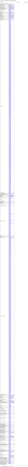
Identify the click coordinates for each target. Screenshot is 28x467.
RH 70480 (10, 317)
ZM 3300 (10, 425)
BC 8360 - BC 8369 (11, 196)
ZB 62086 (10, 73)
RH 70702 (10, 357)
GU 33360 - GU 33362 (11, 395)
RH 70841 (10, 382)
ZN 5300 (10, 435)
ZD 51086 (10, 151)
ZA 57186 (10, 33)
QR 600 (10, 408)
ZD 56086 (10, 154)
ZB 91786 (10, 99)
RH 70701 (10, 356)
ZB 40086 (10, 48)
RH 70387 (10, 303)
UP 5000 (10, 415)
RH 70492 (10, 319)
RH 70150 (10, 264)
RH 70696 (10, 355)
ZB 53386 (10, 59)
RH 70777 (10, 370)
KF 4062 (10, 225)
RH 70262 (10, 285)
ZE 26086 (10, 173)
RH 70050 (10, 247)
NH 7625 (10, 194)
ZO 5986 (10, 190)
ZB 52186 (10, 55)
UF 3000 (10, 201)
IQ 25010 (10, 23)
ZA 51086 (10, 26)
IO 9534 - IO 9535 (11, 193)
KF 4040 (10, 221)
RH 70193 (10, 272)
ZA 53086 (10, 28)
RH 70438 (10, 312)
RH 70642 (10, 344)
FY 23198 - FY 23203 (11, 8)
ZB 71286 (10, 77)
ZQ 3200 (10, 422)
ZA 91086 (10, 39)
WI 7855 (10, 393)
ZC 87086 (10, 143)
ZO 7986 (10, 191)
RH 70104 (10, 254)
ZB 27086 (10, 47)
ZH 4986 (10, 186)
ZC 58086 (10, 136)
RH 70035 (10, 245)
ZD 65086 (10, 164)
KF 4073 (10, 228)
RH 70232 (10, 279)
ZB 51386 (10, 54)
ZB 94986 (10, 111)
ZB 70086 (10, 74)
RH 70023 (10, 243)
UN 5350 (10, 452)
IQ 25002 (10, 21)
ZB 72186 (10, 80)
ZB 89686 (10, 91)
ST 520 (9, 399)
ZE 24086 (10, 172)
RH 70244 (10, 282)
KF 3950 (10, 207)
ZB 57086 (10, 67)
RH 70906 (10, 390)
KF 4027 (10, 218)
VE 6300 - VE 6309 (11, 455)
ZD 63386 (10, 161)
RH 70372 (10, 300)
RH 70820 (10, 378)
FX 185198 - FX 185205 (11, 402)
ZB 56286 (10, 63)
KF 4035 (10, 220)
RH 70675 (10, 351)
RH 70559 (10, 328)
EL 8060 (10, 197)
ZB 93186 (10, 104)
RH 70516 (10, 322)
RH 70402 (10, 306)
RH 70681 (10, 352)
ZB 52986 (10, 57)
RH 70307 (10, 292)
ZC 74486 (10, 141)
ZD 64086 (10, 162)
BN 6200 (10, 10)
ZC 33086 (10, 127)
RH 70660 (10, 348)
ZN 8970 (10, 421)
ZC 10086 (10, 117)
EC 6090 (10, 403)
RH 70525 (10, 324)
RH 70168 (10, 269)
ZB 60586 (10, 72)
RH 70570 (10, 330)
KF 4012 (10, 215)
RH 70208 (10, 275)
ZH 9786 (10, 188)
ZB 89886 (10, 92)
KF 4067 (10, 226)
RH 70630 (10, 342)
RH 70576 (10, 331)
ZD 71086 (10, 169)
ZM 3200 (10, 200)
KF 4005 (10, 213)
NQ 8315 (10, 394)
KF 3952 (10, 208)
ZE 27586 (10, 174)
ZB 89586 (10, 90)
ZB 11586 (10, 44)
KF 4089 (10, 232)
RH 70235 (10, 280)
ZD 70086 (10, 168)
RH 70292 (10, 289)
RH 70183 (10, 271)
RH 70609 (10, 338)
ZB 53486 (10, 60)
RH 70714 (10, 359)
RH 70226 (10, 278)
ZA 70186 (10, 37)
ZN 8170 (10, 442)
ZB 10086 (10, 43)
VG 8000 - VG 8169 (11, 451)
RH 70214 (10, 276)
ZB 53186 (10, 58)
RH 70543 (10, 326)
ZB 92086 (10, 101)
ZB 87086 (10, 85)
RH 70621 (10, 340)
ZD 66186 (10, 166)
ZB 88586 (10, 86)
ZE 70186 (10, 183)
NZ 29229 (10, 236)
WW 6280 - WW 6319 (11, 436)
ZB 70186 (10, 75)
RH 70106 (10, 255)
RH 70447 (10, 314)
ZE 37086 (10, 176)
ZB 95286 (10, 113)
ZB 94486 (10, 110)
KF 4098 (10, 234)
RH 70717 (10, 360)
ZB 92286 (10, 102)
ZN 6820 (10, 448)
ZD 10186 (10, 145)
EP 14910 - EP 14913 (11, 6)
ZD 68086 (10, 167)
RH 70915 (10, 392)
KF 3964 (10, 212)
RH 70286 (10, 288)
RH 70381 (10, 302)
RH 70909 (10, 391)
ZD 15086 (10, 147)
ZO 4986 (10, 189)
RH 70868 (10, 386)
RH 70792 (10, 373)
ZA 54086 (10, 29)
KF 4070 (10, 227)
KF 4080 (10, 229)
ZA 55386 (10, 31)
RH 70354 (10, 296)
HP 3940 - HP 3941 (11, 17)
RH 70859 (10, 385)
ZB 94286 (10, 109)
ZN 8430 (10, 430)
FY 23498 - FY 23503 (11, 9)
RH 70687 (10, 353)
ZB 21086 (10, 46)
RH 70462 (10, 316)
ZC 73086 (10, 140)
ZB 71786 (10, 79)
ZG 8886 (10, 185)
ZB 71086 (10, 76)
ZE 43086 (10, 179)
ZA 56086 (10, 32)
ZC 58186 (10, 137)
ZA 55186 (10, 30)
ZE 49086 (10, 181)
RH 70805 (10, 375)
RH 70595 (10, 336)
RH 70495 (10, 320)
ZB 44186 (10, 51)
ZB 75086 (10, 81)
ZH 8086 (10, 187)
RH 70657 (10, 347)
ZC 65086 (10, 139)
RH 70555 (10, 327)
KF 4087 (10, 231)
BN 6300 (10, 11)
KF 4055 (10, 224)
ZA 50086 (10, 24)
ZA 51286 (10, 27)
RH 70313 (10, 293)
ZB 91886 (10, 100)
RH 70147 (10, 263)
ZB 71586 (10, 78)
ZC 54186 (10, 135)
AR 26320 (10, 428)
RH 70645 (10, 345)
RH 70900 (10, 389)
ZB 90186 (10, 94)
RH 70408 (10, 307)
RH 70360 (10, 297)
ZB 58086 (10, 69)
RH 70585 (10, 333)
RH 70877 (10, 388)
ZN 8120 (10, 409)
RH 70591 (10, 334)
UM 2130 (10, 433)
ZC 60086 (10, 138)
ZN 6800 (10, 447)
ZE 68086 (10, 182)
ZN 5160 (10, 462)
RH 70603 (10, 337)
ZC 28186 (10, 125)
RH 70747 (10, 364)
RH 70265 (10, 286)
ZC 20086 (10, 121)
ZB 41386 (10, 50)
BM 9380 (10, 14)
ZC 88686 (10, 144)
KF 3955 (10, 209)
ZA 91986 (10, 42)
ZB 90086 (10, 93)
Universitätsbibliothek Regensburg (4, 466)
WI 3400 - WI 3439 (11, 16)
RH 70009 (10, 240)
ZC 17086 (10, 120)
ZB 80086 (10, 82)
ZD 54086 (10, 153)
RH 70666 (10, 349)
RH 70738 (10, 362)
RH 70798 (10, 374)
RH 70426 (10, 311)
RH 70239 (10, 281)
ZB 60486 (10, 71)
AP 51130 (10, 5)
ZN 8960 (10, 431)
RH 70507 (10, 321)
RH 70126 (10, 259)
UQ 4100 (10, 199)
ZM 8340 (10, 463)
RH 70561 (10, 329)
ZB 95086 (10, 112)
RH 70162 (10, 268)
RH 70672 (10, 350)
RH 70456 (10, 315)
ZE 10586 (10, 171)
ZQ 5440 (10, 427)
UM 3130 (10, 434)
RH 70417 (10, 309)
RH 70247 (10, 283)
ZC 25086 (10, 123)
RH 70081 (10, 253)
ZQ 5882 (10, 450)
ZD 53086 (10, 152)
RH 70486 (10, 318)
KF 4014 (10, 216)
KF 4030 (10, 219)
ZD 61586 (10, 158)
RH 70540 (10, 325)
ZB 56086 (10, 62)
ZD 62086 (10, 159)
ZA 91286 (10, 40)
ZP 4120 (10, 460)
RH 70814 (10, 377)
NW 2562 (10, 445)
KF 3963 (10, 205)
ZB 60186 (10, 70)
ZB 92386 (10, 103)
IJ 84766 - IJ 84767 (11, 397)
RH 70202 (10, 274)
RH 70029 (10, 244)
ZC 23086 (10, 122)
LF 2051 (10, 203)
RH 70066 (10, 250)
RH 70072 (10, 251)
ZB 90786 (10, 96)
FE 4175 (10, 404)
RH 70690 (10, 354)
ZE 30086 (10, 175)
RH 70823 (10, 379)
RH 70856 (10, 384)
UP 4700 (10, 407)
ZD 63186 (10, 160)
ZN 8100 (10, 411)
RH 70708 (10, 358)
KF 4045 (10, 222)
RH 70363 (10, 298)
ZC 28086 (10, 124)
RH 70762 (10, 367)
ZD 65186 (10, 165)
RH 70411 (10, 308)
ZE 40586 (10, 178)
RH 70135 (10, 261)
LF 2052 (10, 235)
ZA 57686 (10, 36)
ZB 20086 (10, 45)
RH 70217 (10, 277)
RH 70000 (10, 238)
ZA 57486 (10, 35)
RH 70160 (10, 267)
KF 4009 (10, 214)
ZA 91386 (10, 41)
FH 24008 (10, 406)
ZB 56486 (10, 64)
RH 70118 (10, 257)
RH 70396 (10, 305)
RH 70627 (10, 341)
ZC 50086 (10, 131)
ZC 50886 (10, 132)
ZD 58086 (10, 155)
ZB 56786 (10, 66)
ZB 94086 (10, 108)
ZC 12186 (10, 119)
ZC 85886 (10, 142)
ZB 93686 (10, 107)
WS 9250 (10, 400)
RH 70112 (10, 256)
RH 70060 (10, 248)
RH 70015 (10, 241)
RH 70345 (10, 294)
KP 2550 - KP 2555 (11, 4)
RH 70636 (10, 343)
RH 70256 (10, 284)
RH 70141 (10, 262)
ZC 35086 (10, 129)
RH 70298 (10, 290)
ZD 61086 (10, 157)
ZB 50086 (10, 52)
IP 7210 (10, 19)
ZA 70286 (10, 38)
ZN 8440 (10, 426)
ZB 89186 (10, 88)
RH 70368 (10, 299)
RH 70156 (10, 265)
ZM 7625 (10, 457)
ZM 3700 (10, 424)
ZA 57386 (10, 34)
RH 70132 (10, 260)
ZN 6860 (10, 449)
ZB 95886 (10, 116)
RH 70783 (10, 371)
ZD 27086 (10, 148)
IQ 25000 (10, 20)
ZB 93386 (10, 105)
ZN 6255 (10, 417)
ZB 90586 (10, 95)
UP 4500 (10, 410)
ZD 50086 (10, 150)
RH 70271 (10, 287)
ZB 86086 (10, 83)
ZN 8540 (10, 413)
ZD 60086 (10, 156)
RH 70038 (10, 246)
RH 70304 (10, 291)
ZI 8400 (10, 441)
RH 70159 (10, 266)
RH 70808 (10, 376)
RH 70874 (10, 387)
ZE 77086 (10, 184)
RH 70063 (10, 249)
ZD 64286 (10, 163)
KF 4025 (10, 217)
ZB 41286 (10, 49)
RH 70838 (10, 381)
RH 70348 (10, 295)
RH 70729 (10, 361)
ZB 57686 (10, 68)
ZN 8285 (10, 420)
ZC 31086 (10, 126)
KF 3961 (10, 204)
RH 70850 (10, 383)
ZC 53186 (10, 133)
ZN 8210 (10, 419)
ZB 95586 (10, 114)
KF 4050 (10, 223)
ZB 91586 (10, 98)
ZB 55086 (10, 61)
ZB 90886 (10, 97)
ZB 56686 (10, 65)
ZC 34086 (10, 128)
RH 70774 (10, 369)
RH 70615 (10, 339)
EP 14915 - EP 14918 (11, 13)
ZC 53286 (10, 134)
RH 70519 (10, 323)
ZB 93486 (10, 106)
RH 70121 (10, 258)
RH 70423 (10, 310)
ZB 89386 (10, 89)
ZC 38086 (10, 130)
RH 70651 (10, 346)
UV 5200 (10, 416)
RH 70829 (10, 380)
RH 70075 (10, 252)
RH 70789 (10, 372)
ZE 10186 (10, 170)
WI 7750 (10, 237)
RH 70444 (10, 313)
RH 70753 (10, 365)
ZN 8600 (10, 412)
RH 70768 (10, 368)
